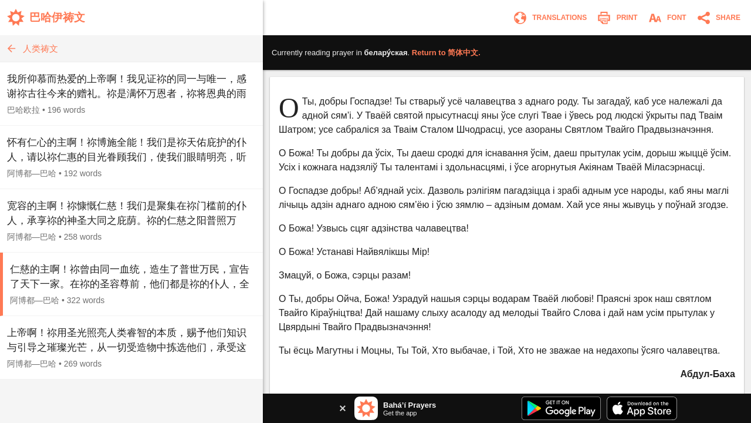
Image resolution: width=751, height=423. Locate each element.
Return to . (446, 52)
